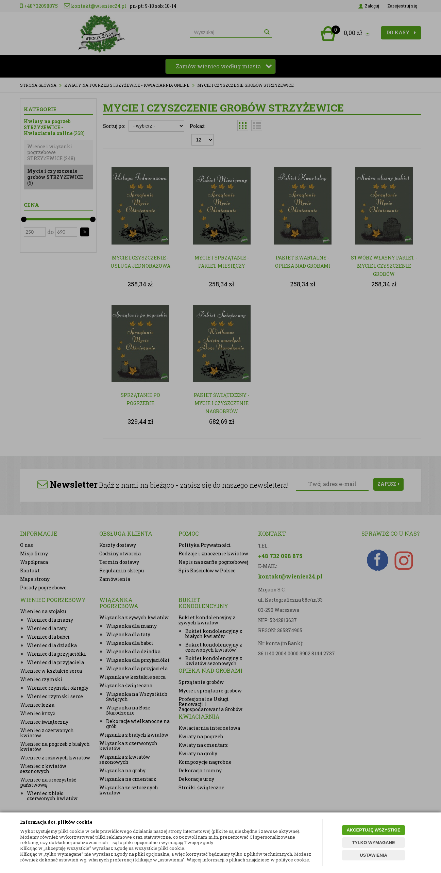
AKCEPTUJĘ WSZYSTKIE (373, 830)
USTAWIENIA (373, 855)
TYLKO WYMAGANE (373, 842)
